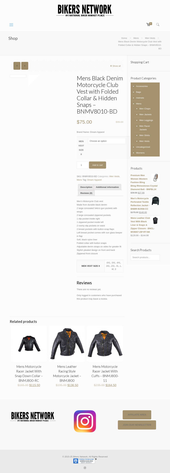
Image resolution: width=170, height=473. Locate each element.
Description (86, 187)
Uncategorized (143, 147)
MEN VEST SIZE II (81, 148)
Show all (115, 66)
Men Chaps (144, 108)
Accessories (142, 86)
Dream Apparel (94, 180)
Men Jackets (145, 114)
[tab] (86, 187)
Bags (138, 92)
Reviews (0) (86, 193)
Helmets (140, 98)
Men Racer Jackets (144, 128)
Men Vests (150, 38)
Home (124, 38)
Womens (140, 153)
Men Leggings (146, 120)
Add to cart (97, 165)
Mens (136, 38)
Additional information (107, 187)
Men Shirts (144, 135)
